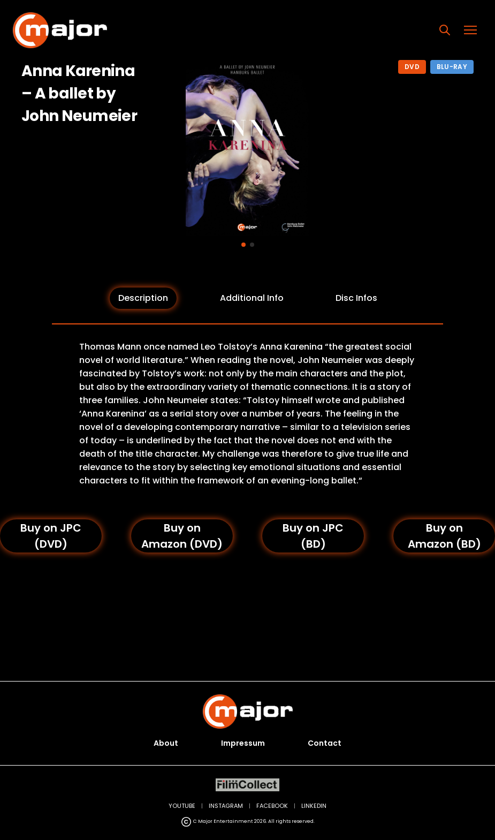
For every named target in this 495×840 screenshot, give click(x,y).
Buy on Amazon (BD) (444, 535)
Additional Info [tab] (252, 298)
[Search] (444, 30)
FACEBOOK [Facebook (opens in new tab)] (272, 805)
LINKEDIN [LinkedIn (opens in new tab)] (313, 805)
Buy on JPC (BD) (313, 535)
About (166, 743)
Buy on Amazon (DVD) (182, 535)
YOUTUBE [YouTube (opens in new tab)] (182, 805)
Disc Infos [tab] (356, 298)
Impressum (243, 743)
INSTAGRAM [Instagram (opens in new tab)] (226, 805)
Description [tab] (143, 298)
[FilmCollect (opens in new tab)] (247, 785)
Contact (324, 743)
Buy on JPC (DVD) (50, 535)
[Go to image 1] (243, 245)
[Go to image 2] (252, 245)
